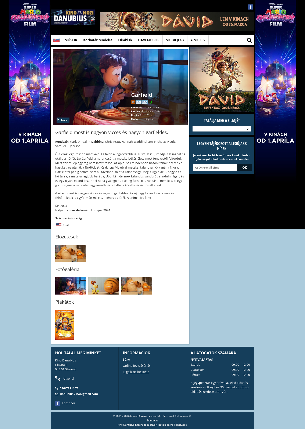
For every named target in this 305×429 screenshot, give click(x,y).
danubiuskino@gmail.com (79, 394)
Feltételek (152, 420)
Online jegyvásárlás (137, 366)
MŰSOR (71, 40)
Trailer (63, 120)
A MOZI (197, 40)
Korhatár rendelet (97, 40)
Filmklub (125, 40)
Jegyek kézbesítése (136, 372)
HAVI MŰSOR (148, 40)
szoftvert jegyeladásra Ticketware (167, 424)
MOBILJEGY (175, 40)
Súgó (126, 359)
